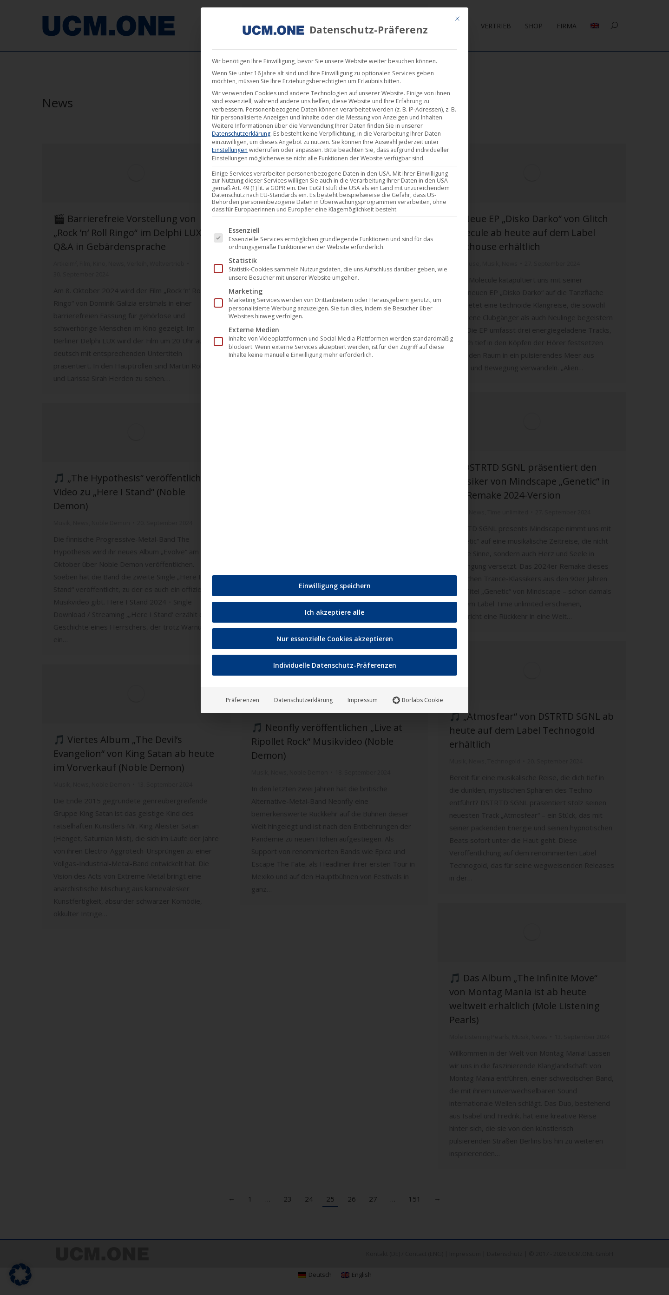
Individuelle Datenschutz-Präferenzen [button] (334, 665)
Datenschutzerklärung (241, 134)
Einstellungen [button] (230, 150)
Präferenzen (242, 700)
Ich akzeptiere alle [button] (334, 612)
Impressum (363, 700)
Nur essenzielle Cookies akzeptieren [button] (334, 638)
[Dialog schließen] (457, 18)
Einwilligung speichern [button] (335, 585)
